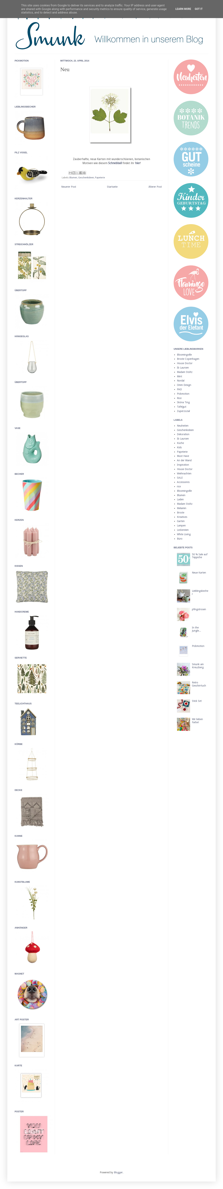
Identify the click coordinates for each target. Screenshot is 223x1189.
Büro (179, 538)
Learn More (183, 8)
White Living (184, 534)
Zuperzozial (183, 411)
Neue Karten (199, 572)
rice (179, 486)
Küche (180, 443)
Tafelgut (181, 406)
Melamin (181, 508)
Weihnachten (184, 473)
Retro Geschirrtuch (199, 684)
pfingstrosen (199, 609)
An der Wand (184, 460)
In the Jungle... (196, 629)
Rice (179, 398)
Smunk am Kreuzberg (198, 666)
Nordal (180, 380)
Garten (181, 521)
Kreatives (182, 516)
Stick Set (197, 700)
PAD (179, 389)
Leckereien (183, 529)
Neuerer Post (68, 186)
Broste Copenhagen (188, 358)
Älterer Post (155, 186)
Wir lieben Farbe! (197, 721)
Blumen (73, 177)
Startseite (112, 186)
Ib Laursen (183, 367)
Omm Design (184, 384)
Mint (179, 376)
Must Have (183, 455)
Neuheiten (182, 425)
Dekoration (183, 434)
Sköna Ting (183, 402)
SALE (180, 477)
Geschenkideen (86, 177)
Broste (180, 512)
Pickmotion (183, 393)
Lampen (181, 525)
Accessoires (183, 482)
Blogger (118, 1172)
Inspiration (183, 464)
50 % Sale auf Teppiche (199, 556)
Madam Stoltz (184, 372)
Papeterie (100, 177)
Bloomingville (184, 354)
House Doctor (184, 363)
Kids (179, 447)
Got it (199, 8)
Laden (180, 499)
